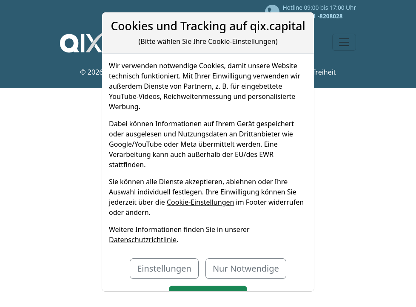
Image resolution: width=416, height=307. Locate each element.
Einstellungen (164, 268)
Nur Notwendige (246, 268)
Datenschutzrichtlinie (143, 239)
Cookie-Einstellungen (200, 202)
